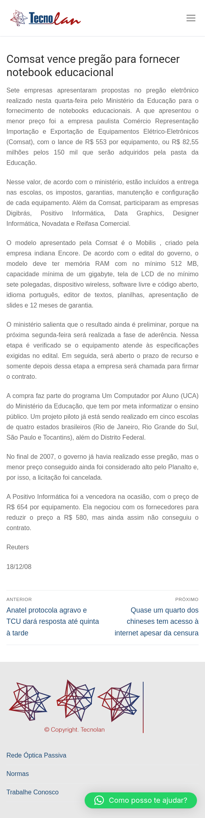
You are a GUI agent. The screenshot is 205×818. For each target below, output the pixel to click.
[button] (141, 800)
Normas (17, 773)
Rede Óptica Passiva (36, 755)
